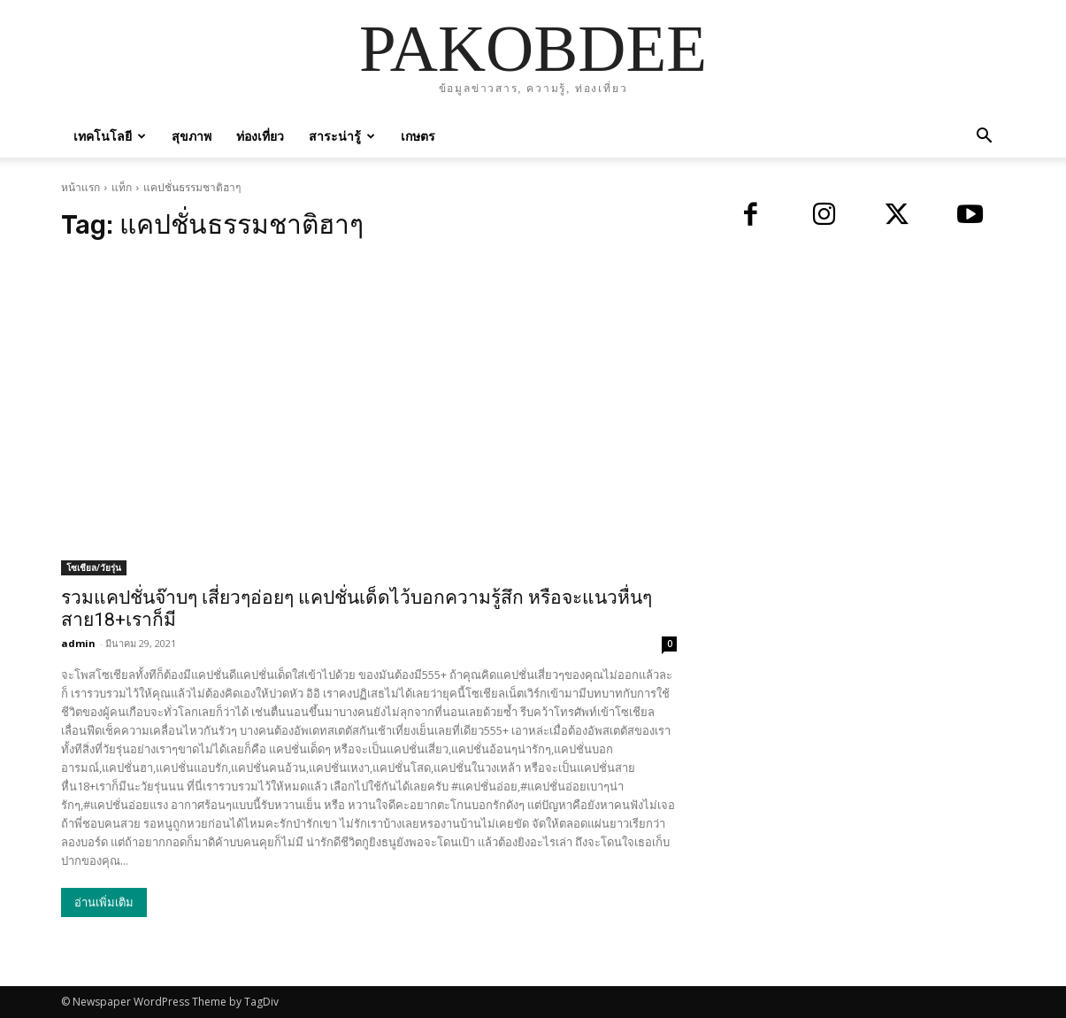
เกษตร (418, 135)
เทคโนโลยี (109, 135)
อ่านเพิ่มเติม (104, 902)
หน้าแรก (80, 187)
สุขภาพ (191, 135)
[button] (984, 137)
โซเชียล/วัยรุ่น (93, 567)
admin (78, 643)
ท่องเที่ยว (260, 135)
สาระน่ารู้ (342, 135)
